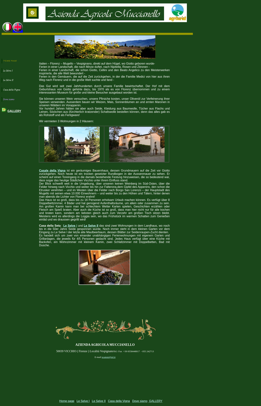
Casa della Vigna (119, 401)
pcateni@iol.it (108, 357)
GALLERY (155, 401)
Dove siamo (139, 401)
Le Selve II (99, 401)
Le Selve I (83, 401)
